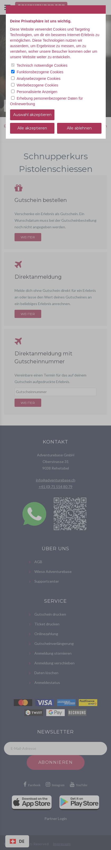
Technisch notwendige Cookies (42, 65)
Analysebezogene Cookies (39, 78)
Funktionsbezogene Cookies (40, 72)
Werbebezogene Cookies (37, 85)
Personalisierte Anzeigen (37, 92)
